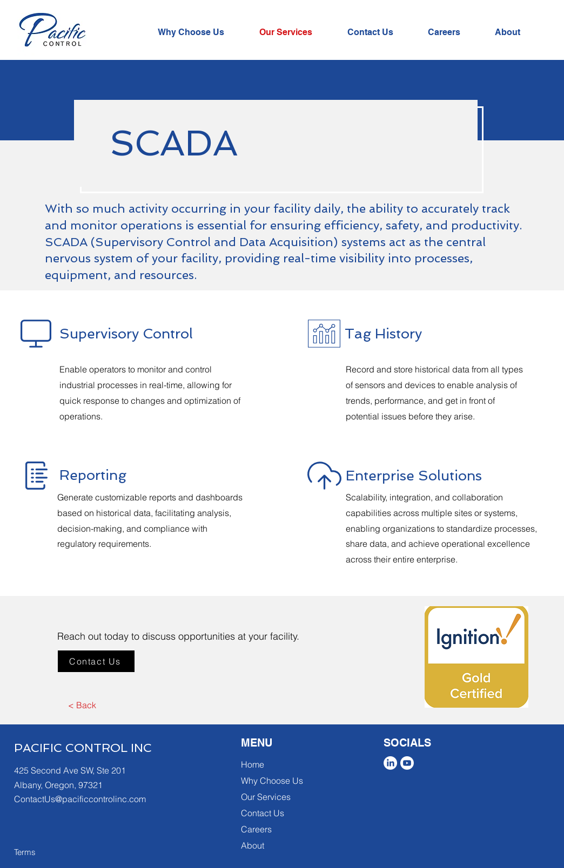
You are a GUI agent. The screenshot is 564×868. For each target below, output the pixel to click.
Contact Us (262, 813)
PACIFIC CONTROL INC (83, 748)
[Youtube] (407, 763)
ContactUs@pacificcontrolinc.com (80, 799)
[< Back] (81, 705)
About (252, 845)
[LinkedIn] (390, 763)
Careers (256, 829)
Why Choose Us (272, 780)
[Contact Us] (96, 661)
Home (252, 764)
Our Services (266, 796)
